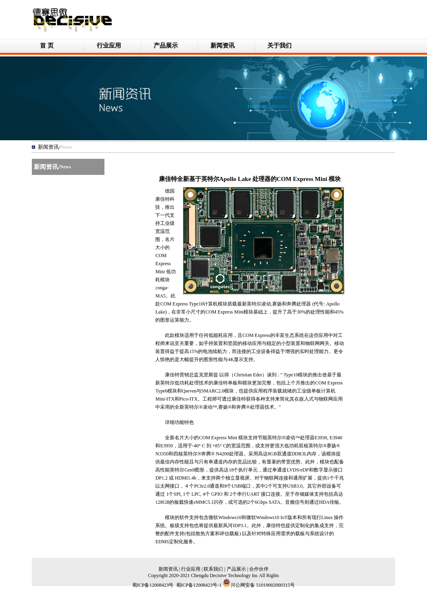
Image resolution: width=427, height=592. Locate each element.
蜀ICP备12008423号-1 (199, 585)
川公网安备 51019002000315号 (259, 585)
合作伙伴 (259, 569)
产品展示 (166, 45)
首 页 (47, 45)
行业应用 (109, 45)
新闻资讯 (222, 45)
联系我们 (213, 569)
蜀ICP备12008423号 (153, 585)
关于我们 (279, 45)
